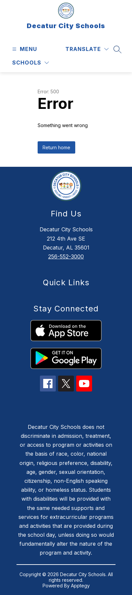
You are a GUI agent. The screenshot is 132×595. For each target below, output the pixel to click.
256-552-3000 (66, 256)
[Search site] (117, 49)
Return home (56, 147)
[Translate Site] (87, 49)
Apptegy (80, 585)
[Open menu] (24, 49)
